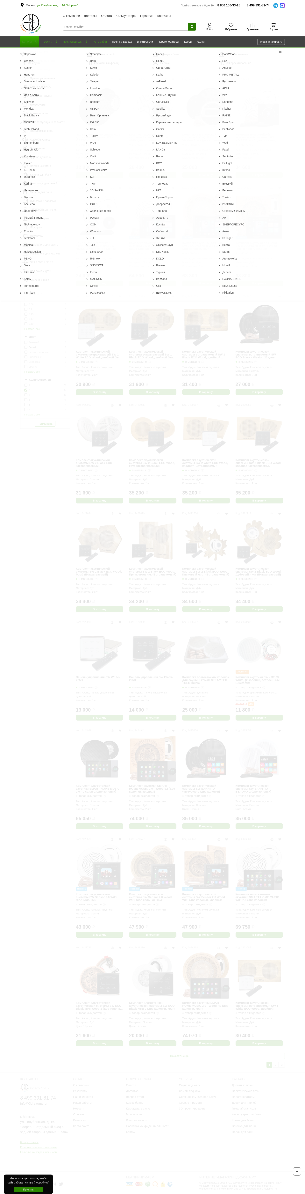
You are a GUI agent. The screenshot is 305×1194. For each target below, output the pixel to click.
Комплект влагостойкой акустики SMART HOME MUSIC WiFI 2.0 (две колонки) (257, 897)
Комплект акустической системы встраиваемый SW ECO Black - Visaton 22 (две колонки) (256, 354)
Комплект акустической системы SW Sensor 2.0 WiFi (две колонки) (96, 897)
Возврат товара (29, 1142)
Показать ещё (179, 1056)
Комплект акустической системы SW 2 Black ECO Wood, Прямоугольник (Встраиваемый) (152, 571)
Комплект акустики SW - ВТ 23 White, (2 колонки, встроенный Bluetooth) (258, 680)
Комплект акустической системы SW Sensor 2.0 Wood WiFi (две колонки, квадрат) (203, 897)
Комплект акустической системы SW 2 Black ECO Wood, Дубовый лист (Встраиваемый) (259, 571)
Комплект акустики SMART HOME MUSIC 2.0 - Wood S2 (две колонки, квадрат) (152, 788)
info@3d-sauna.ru (271, 41)
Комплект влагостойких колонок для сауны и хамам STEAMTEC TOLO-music (205, 680)
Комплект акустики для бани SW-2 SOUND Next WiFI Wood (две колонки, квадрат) (256, 245)
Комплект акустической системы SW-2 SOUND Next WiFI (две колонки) (152, 245)
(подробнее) (41, 1182)
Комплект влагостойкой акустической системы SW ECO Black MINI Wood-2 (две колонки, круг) (99, 1005)
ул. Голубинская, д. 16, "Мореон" (57, 5)
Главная (25, 51)
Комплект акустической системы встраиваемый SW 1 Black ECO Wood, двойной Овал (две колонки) (152, 354)
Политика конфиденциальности (39, 1152)
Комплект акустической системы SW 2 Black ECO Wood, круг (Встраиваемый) (152, 462)
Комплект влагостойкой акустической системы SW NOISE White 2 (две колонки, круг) (96, 245)
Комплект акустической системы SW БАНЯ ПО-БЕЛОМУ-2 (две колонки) (253, 788)
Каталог (38, 51)
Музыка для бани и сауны (80, 51)
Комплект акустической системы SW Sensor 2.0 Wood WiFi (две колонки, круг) (150, 897)
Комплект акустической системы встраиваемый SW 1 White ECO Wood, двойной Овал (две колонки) (99, 354)
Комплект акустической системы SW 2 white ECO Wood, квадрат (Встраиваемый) (205, 462)
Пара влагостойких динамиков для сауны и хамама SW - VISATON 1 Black (98, 137)
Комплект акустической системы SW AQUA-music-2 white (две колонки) (149, 137)
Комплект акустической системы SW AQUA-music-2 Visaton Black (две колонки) (202, 137)
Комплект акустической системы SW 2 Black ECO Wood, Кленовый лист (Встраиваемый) (205, 571)
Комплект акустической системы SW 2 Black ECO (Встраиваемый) (94, 462)
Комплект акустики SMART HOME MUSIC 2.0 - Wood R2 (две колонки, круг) (205, 1005)
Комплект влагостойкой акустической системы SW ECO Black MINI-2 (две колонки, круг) (152, 1005)
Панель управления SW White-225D (98, 679)
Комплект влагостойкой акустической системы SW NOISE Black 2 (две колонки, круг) (256, 137)
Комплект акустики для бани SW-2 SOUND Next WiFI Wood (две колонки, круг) (203, 245)
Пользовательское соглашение (38, 1147)
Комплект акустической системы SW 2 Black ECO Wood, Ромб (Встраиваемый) (99, 571)
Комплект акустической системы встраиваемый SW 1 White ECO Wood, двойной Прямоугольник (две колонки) (257, 1005)
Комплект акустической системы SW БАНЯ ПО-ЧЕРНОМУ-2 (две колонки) (201, 788)
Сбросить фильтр (45, 57)
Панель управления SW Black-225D (151, 679)
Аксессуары (54, 51)
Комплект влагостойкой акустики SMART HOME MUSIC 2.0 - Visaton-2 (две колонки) (98, 788)
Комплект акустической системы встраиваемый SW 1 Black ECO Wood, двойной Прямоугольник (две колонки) (203, 354)
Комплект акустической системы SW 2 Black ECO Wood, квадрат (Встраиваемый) (259, 462)
